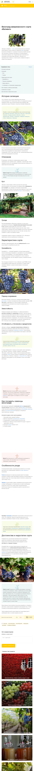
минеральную (16, 418)
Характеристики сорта (7, 77)
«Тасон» (23, 115)
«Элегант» (18, 115)
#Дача (18, 5)
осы (14, 345)
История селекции (6, 69)
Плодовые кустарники (11, 625)
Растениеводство (19, 623)
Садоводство (25, 623)
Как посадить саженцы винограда (9, 87)
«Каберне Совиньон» (24, 116)
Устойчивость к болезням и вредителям (11, 85)
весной (22, 526)
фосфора (28, 529)
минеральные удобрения (24, 528)
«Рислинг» (5, 115)
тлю (12, 345)
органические (14, 528)
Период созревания (7, 81)
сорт (13, 48)
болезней (17, 341)
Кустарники (4, 625)
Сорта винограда (11, 623)
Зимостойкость (5, 83)
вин (22, 50)
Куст (3, 73)
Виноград (5, 623)
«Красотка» (17, 113)
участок (21, 406)
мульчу (10, 424)
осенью (26, 526)
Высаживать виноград (27, 409)
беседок (20, 190)
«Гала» (4, 118)
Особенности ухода (6, 89)
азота (24, 529)
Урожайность (5, 79)
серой (8, 354)
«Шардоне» (16, 116)
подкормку (22, 418)
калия (4, 531)
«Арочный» (27, 113)
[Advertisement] (17, 15)
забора (23, 407)
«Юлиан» (12, 116)
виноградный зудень (8, 344)
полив (22, 470)
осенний (7, 410)
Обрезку (4, 482)
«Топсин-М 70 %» (23, 355)
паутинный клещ (17, 344)
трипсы (9, 345)
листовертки (24, 344)
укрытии (5, 395)
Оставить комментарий (8, 645)
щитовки (5, 345)
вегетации (4, 301)
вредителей (25, 342)
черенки (3, 552)
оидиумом (16, 330)
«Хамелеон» (9, 118)
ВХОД (31, 2)
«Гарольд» (14, 118)
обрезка (26, 470)
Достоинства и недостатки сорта (9, 91)
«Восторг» (22, 113)
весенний (13, 410)
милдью (21, 330)
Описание (4, 71)
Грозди (4, 75)
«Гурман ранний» (12, 115)
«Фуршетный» (6, 116)
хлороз (19, 342)
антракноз (8, 342)
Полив (3, 475)
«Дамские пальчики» (9, 113)
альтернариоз (14, 342)
